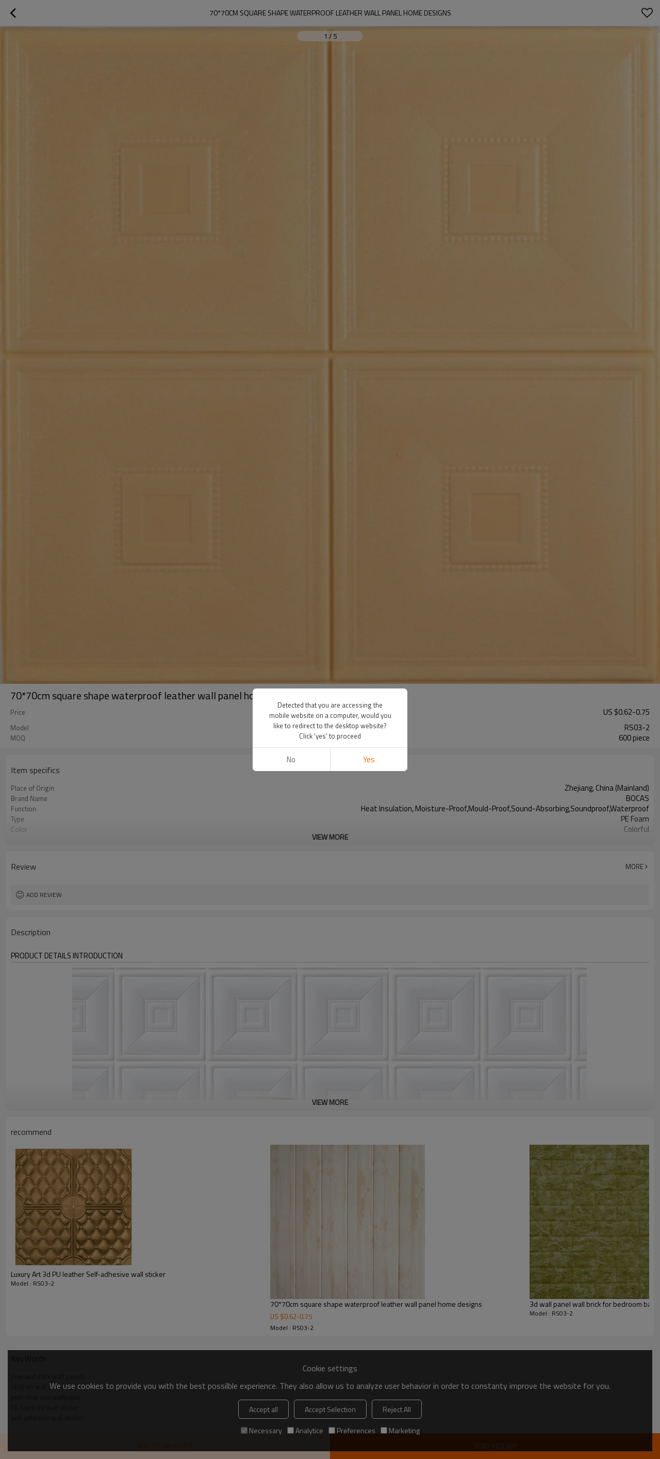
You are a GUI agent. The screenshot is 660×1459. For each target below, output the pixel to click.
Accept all (263, 1409)
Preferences (351, 1430)
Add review (44, 895)
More (634, 866)
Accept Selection (330, 1409)
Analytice (305, 1430)
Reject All (397, 1409)
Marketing (400, 1430)
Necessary (261, 1430)
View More (330, 836)
